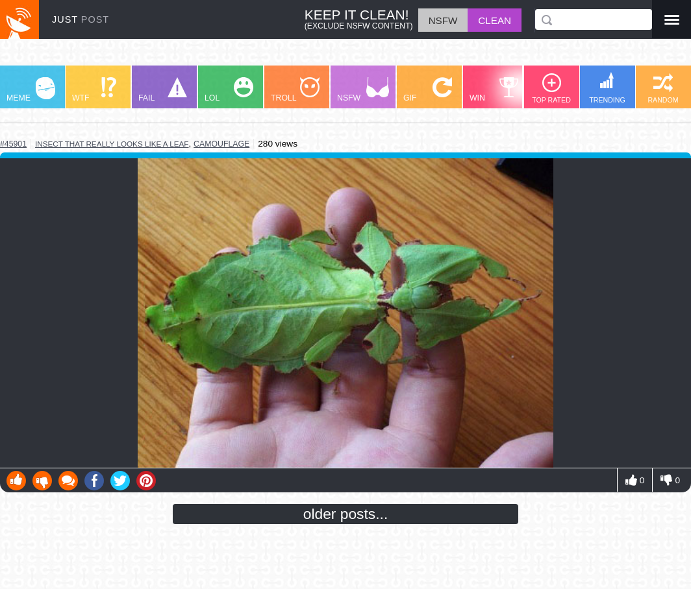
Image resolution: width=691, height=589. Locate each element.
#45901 (13, 144)
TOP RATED (551, 88)
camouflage (221, 144)
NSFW (363, 89)
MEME (30, 89)
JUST (80, 19)
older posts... (345, 513)
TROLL (295, 89)
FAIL (162, 89)
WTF (94, 89)
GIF (427, 89)
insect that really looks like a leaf (111, 143)
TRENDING (607, 88)
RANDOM (662, 88)
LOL (229, 89)
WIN (494, 89)
